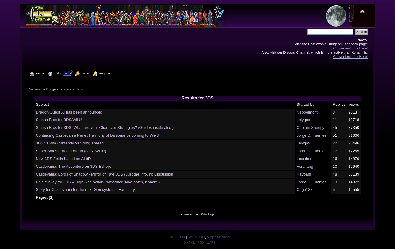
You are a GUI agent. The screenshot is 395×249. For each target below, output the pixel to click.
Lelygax (303, 119)
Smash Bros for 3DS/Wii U (59, 119)
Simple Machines (219, 237)
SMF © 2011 (196, 237)
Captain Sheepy (311, 127)
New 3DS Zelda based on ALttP (63, 158)
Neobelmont (307, 112)
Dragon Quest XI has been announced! (69, 112)
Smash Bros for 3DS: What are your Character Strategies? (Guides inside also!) (105, 127)
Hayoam (304, 174)
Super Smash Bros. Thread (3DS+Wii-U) (71, 151)
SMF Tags (207, 214)
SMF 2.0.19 (177, 237)
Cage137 (305, 189)
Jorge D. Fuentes (312, 135)
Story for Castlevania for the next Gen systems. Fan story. (86, 189)
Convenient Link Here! (350, 48)
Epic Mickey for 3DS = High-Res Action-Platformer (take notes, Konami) (98, 182)
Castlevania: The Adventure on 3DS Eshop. (73, 166)
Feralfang (305, 166)
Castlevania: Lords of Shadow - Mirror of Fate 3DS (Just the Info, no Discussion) (105, 174)
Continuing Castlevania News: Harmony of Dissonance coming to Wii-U (97, 135)
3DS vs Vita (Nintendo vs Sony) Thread (69, 143)
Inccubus (304, 158)
